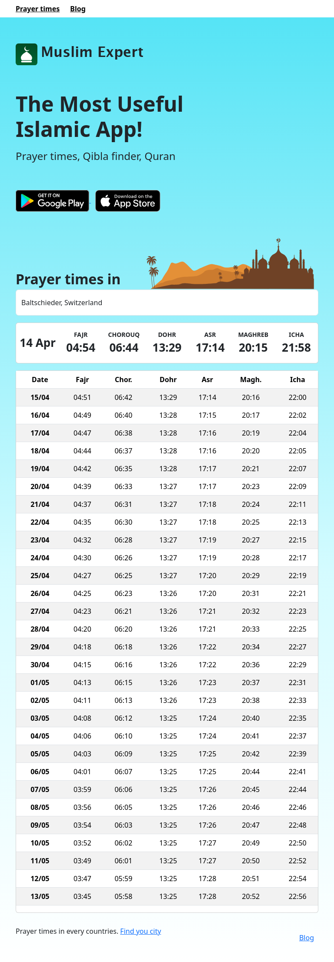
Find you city (140, 931)
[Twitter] (316, 937)
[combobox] (167, 303)
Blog (306, 937)
